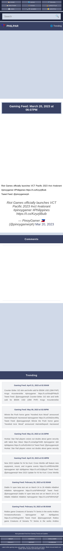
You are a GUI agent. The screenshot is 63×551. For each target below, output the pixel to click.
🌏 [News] (31, 2)
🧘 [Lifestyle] (52, 5)
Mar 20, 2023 (44, 224)
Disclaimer (51, 539)
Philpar (11, 26)
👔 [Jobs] (11, 9)
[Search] (31, 16)
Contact (31, 539)
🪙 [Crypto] (52, 9)
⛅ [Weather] (11, 5)
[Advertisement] (31, 64)
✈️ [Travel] (52, 2)
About (12, 539)
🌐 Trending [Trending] (56, 26)
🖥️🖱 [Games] (31, 9)
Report (31, 542)
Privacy (12, 542)
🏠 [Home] (11, 2)
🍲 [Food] (31, 5)
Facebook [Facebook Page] (51, 542)
